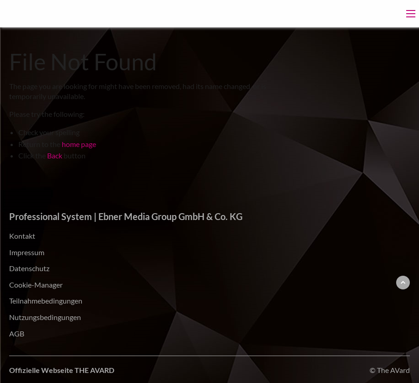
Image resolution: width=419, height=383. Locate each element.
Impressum (26, 252)
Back (54, 155)
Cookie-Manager (36, 284)
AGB (16, 333)
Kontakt (22, 235)
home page (79, 144)
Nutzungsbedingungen (45, 317)
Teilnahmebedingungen (45, 300)
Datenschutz (29, 268)
